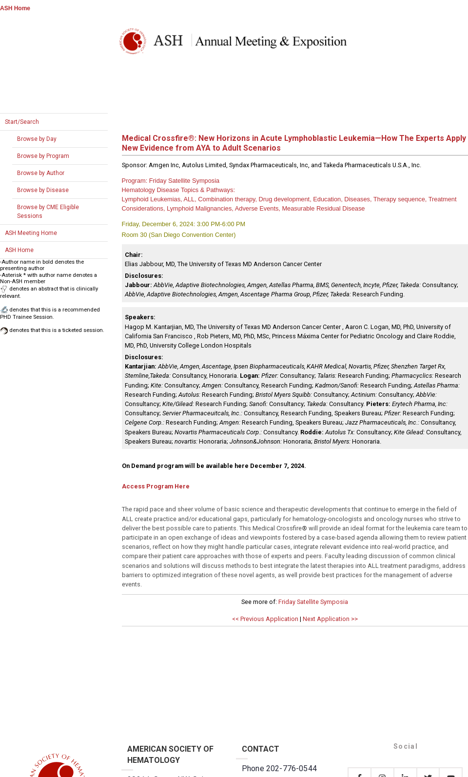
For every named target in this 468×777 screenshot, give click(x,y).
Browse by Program (43, 156)
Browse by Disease (43, 190)
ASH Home (15, 8)
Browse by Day (37, 139)
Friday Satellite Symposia (313, 601)
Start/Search (22, 121)
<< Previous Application (265, 618)
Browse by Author (40, 173)
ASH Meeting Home (31, 233)
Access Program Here (156, 486)
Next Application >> (330, 618)
